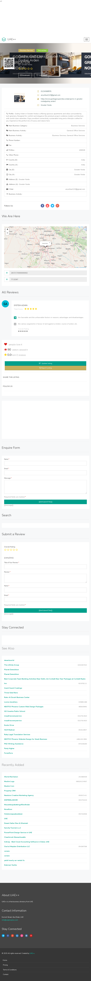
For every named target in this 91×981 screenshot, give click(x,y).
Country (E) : (45, 160)
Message (8, 478)
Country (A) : (45, 165)
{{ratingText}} (9, 558)
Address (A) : (18, 184)
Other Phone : (12, 155)
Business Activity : (45, 135)
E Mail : (45, 189)
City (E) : (45, 170)
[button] (49, 242)
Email (6, 469)
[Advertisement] (45, 19)
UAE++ (32, 953)
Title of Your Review (11, 563)
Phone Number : (13, 140)
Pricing (5, 965)
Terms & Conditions (10, 970)
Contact (5, 974)
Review (7, 572)
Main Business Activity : (45, 130)
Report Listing (46, 368)
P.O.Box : (45, 150)
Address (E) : (18, 179)
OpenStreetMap (83, 267)
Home (5, 960)
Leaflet (76, 267)
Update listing (47, 363)
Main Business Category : (45, 126)
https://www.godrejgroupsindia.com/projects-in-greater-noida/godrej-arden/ (62, 100)
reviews (21, 355)
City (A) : (45, 174)
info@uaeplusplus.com (10, 920)
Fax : (9, 145)
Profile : (44, 117)
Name (6, 459)
